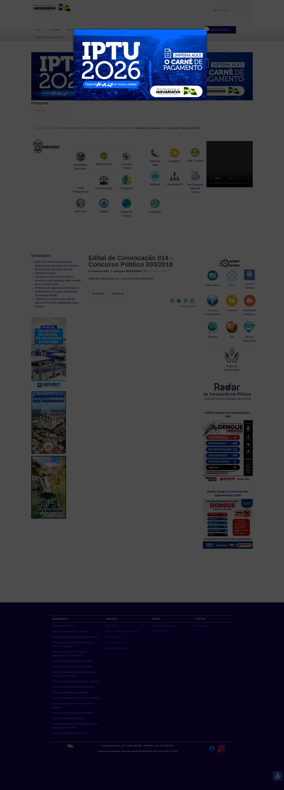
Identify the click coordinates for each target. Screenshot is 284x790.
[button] (206, 29)
